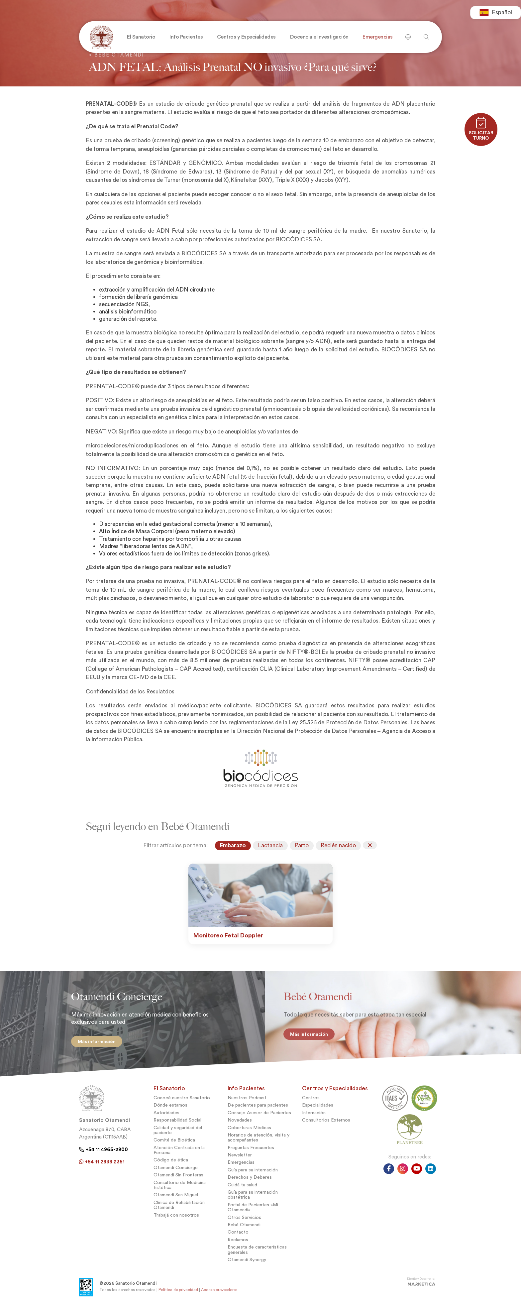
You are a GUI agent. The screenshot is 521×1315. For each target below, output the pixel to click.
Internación (314, 1117)
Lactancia (270, 845)
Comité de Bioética (174, 1145)
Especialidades (317, 1110)
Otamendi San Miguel (176, 1200)
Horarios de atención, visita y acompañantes (258, 1142)
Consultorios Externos (326, 1125)
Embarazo (233, 845)
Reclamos (238, 1244)
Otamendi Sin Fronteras (178, 1180)
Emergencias (241, 1167)
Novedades (240, 1125)
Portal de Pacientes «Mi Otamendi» (253, 1212)
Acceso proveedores (219, 1294)
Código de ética (171, 1165)
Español (495, 13)
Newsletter (240, 1160)
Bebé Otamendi (244, 1229)
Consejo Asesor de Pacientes (259, 1117)
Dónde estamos (170, 1110)
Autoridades (166, 1117)
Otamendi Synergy (247, 1264)
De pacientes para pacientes (258, 1110)
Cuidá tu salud (242, 1189)
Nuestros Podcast (247, 1102)
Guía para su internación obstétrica (253, 1200)
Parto (302, 845)
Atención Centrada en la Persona (179, 1155)
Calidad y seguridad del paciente (178, 1135)
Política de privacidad (178, 1294)
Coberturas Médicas (249, 1132)
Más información (92, 1041)
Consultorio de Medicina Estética (180, 1190)
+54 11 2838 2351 (102, 1167)
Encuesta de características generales (257, 1255)
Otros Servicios (244, 1222)
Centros (311, 1102)
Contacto (238, 1237)
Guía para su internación (253, 1174)
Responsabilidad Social (177, 1125)
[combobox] (495, 13)
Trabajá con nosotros (176, 1220)
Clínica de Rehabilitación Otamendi (179, 1210)
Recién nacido (338, 845)
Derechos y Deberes (250, 1182)
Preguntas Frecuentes (251, 1152)
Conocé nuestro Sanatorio (182, 1102)
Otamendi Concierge (176, 1172)
